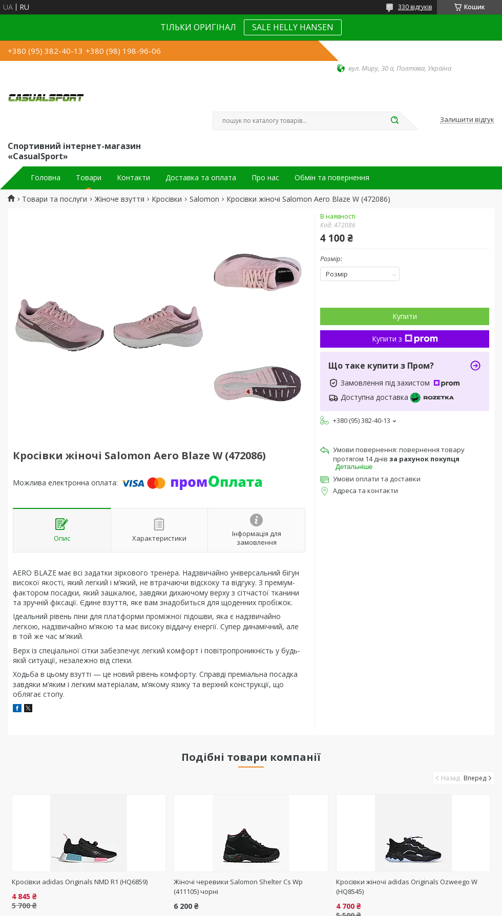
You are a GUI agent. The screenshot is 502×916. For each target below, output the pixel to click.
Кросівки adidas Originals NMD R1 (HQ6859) (80, 881)
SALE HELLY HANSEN (292, 27)
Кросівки (167, 199)
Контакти (133, 177)
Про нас (265, 177)
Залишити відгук (467, 119)
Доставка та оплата (200, 177)
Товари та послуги (54, 199)
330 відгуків (415, 7)
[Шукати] (394, 121)
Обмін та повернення (332, 177)
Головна (45, 177)
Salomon (204, 199)
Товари (88, 177)
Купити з (405, 339)
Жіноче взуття (119, 199)
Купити (404, 316)
